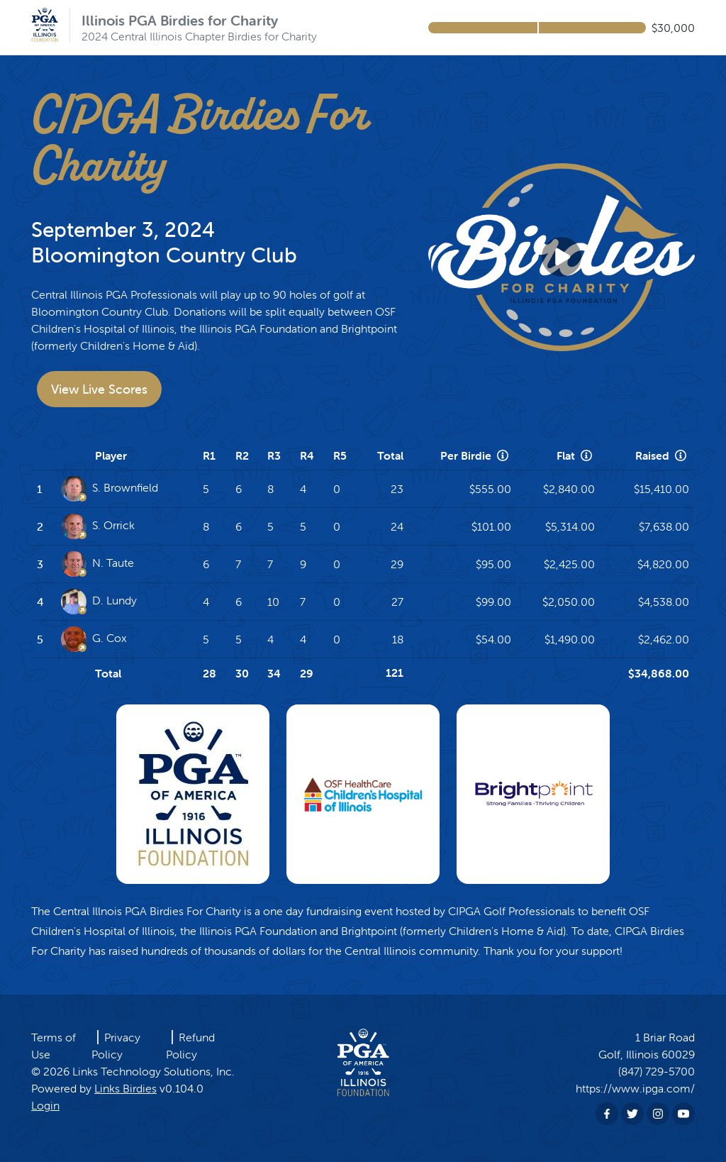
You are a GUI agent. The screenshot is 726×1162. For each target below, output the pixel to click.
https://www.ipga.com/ (635, 1088)
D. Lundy (99, 601)
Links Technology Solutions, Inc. (153, 1071)
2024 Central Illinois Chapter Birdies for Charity (199, 36)
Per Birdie (475, 455)
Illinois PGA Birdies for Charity (180, 20)
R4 (307, 455)
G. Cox (93, 639)
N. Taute (97, 564)
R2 (242, 455)
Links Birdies (125, 1088)
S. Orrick (98, 526)
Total (390, 455)
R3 (274, 455)
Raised (662, 455)
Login (45, 1105)
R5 (340, 455)
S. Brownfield (109, 489)
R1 (209, 455)
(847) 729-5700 (656, 1071)
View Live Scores (99, 389)
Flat (576, 455)
